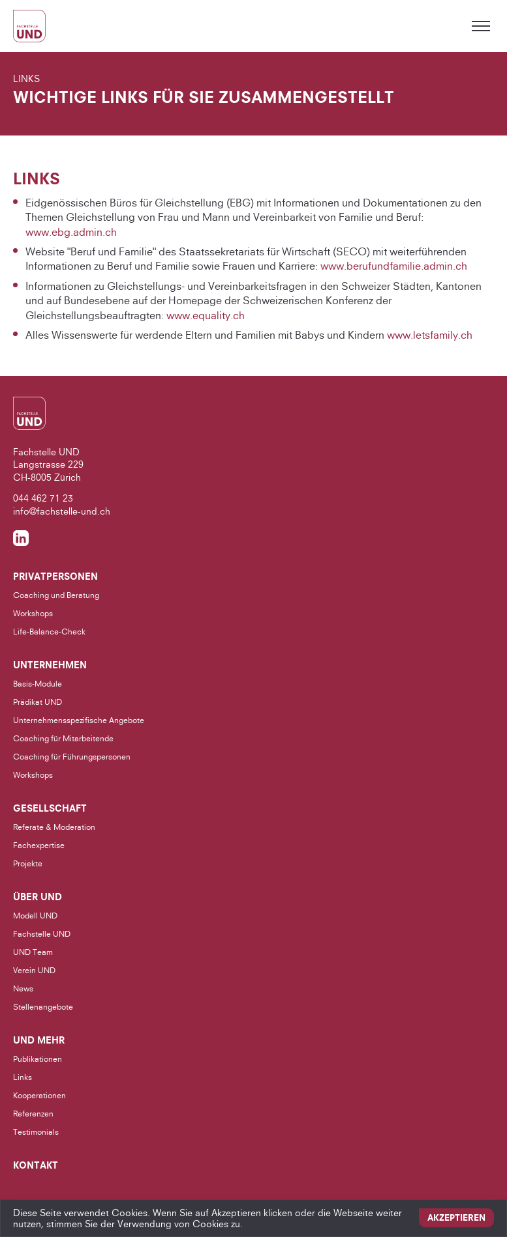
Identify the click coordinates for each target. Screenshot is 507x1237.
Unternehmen (50, 665)
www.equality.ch (205, 315)
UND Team (33, 952)
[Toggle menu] (481, 26)
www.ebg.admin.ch (71, 231)
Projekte (27, 863)
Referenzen (33, 1113)
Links (22, 1077)
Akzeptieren (456, 1217)
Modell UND (35, 915)
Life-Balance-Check (49, 631)
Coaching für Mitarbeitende (63, 738)
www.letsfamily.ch (429, 334)
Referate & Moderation (54, 827)
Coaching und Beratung (56, 595)
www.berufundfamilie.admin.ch (393, 266)
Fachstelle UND (41, 934)
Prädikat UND (37, 702)
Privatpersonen (55, 576)
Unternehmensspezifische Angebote (78, 720)
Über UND (37, 897)
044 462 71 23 (43, 498)
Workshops (33, 613)
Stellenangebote (43, 1007)
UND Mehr (39, 1040)
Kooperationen (39, 1095)
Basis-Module (37, 684)
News (23, 988)
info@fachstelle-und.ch (61, 511)
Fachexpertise (39, 845)
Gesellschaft (50, 808)
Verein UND (34, 970)
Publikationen (37, 1059)
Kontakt (35, 1165)
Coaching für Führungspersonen (72, 756)
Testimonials (36, 1132)
